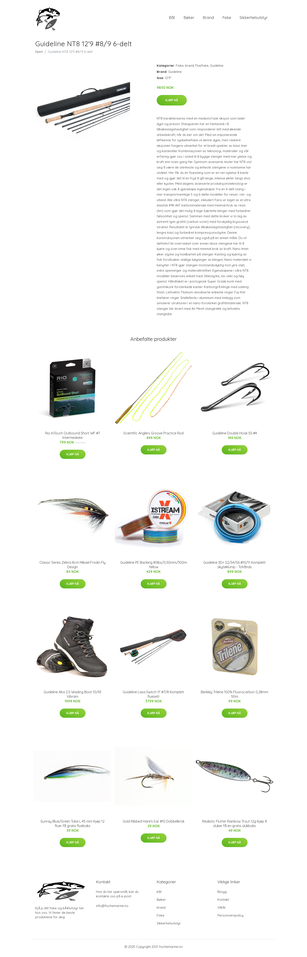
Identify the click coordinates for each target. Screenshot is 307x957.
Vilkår (221, 910)
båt (172, 19)
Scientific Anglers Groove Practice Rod (153, 436)
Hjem (39, 55)
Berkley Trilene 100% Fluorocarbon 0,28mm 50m (234, 697)
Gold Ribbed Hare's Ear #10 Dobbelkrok (153, 824)
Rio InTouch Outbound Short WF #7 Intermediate (72, 438)
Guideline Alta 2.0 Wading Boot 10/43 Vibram (72, 697)
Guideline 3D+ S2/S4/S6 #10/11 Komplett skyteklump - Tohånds (234, 567)
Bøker (189, 19)
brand (208, 19)
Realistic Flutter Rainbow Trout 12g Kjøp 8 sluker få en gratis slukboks (234, 826)
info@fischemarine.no (112, 909)
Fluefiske (202, 68)
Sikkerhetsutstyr (254, 19)
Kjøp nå (171, 103)
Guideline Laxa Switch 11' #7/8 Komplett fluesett (153, 697)
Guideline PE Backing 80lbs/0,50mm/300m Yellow (153, 567)
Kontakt (223, 903)
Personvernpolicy (230, 918)
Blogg (222, 895)
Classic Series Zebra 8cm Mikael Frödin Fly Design (72, 567)
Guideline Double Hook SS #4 (234, 436)
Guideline (216, 68)
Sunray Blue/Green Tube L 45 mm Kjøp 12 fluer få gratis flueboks (72, 826)
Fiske (226, 19)
